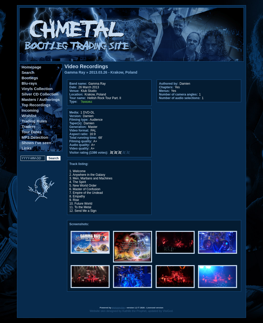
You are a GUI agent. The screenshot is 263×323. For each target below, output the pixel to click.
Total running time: (83, 137)
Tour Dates (31, 132)
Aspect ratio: (78, 134)
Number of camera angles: (178, 94)
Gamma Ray (74, 72)
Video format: (79, 130)
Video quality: (79, 148)
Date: (73, 87)
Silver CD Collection (40, 94)
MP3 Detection (35, 137)
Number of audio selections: (179, 98)
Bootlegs (30, 78)
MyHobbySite (118, 308)
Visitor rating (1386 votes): (88, 152)
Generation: (78, 127)
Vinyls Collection (37, 88)
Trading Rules (34, 121)
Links (27, 148)
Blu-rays (29, 83)
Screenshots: (79, 224)
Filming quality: (80, 141)
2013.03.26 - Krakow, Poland (113, 72)
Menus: (164, 91)
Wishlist (29, 116)
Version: (75, 116)
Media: (74, 112)
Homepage (31, 67)
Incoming (30, 110)
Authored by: (168, 83)
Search (28, 72)
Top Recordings (36, 105)
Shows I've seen (36, 143)
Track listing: (78, 164)
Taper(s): (75, 123)
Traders (28, 126)
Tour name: (77, 98)
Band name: (78, 83)
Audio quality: (79, 145)
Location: (76, 94)
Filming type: (79, 119)
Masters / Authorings (41, 99)
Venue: (74, 91)
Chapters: (166, 87)
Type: (73, 101)
